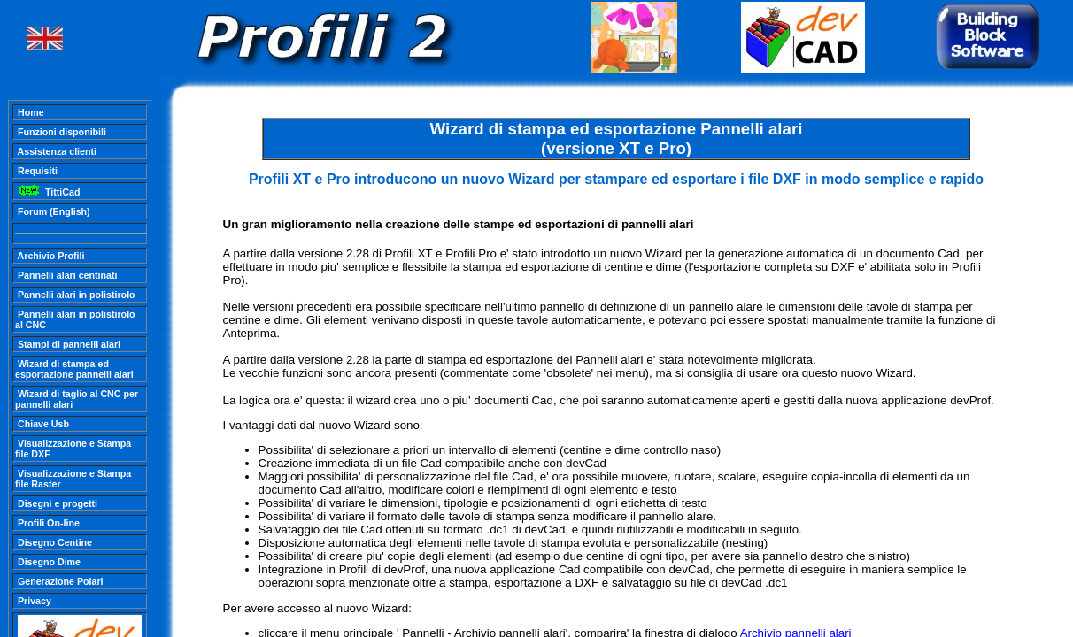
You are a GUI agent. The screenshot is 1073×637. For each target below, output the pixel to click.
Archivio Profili (49, 255)
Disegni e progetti (56, 503)
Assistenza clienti (55, 151)
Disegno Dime (48, 561)
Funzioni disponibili (60, 132)
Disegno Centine (53, 542)
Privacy (33, 600)
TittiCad (47, 192)
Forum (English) (52, 211)
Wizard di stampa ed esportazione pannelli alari (74, 369)
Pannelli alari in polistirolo (75, 294)
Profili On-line (47, 523)
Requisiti (36, 170)
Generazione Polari (59, 581)
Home (29, 112)
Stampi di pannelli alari (67, 344)
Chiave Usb (42, 423)
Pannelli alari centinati (66, 275)
